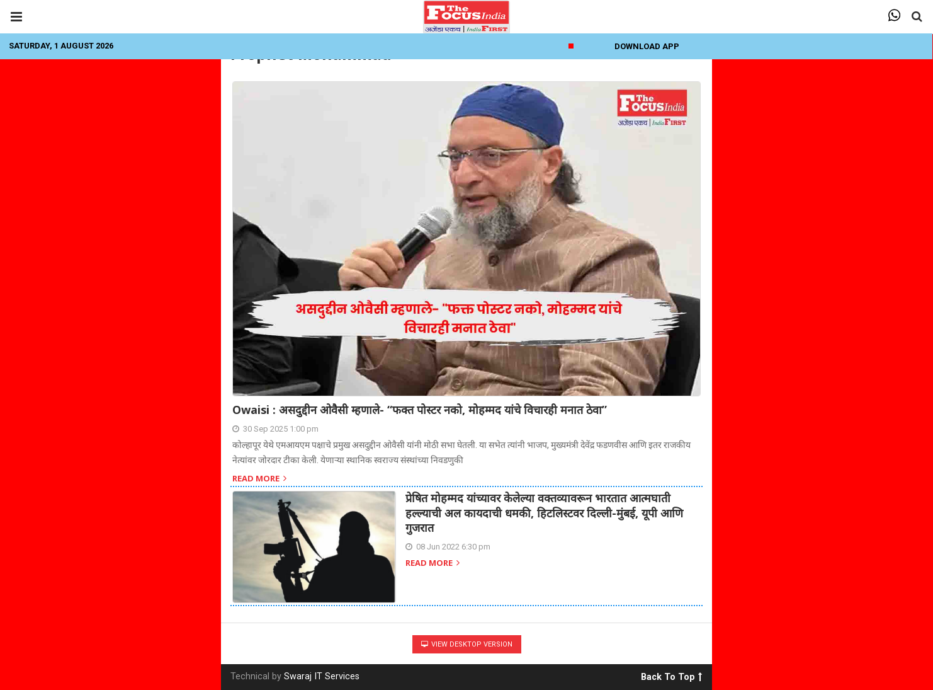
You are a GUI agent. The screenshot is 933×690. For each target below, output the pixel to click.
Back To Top (671, 675)
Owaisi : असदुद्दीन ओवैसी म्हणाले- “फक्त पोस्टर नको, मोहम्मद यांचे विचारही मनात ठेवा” (419, 409)
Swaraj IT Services (321, 676)
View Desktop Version (466, 644)
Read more (259, 479)
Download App (646, 46)
